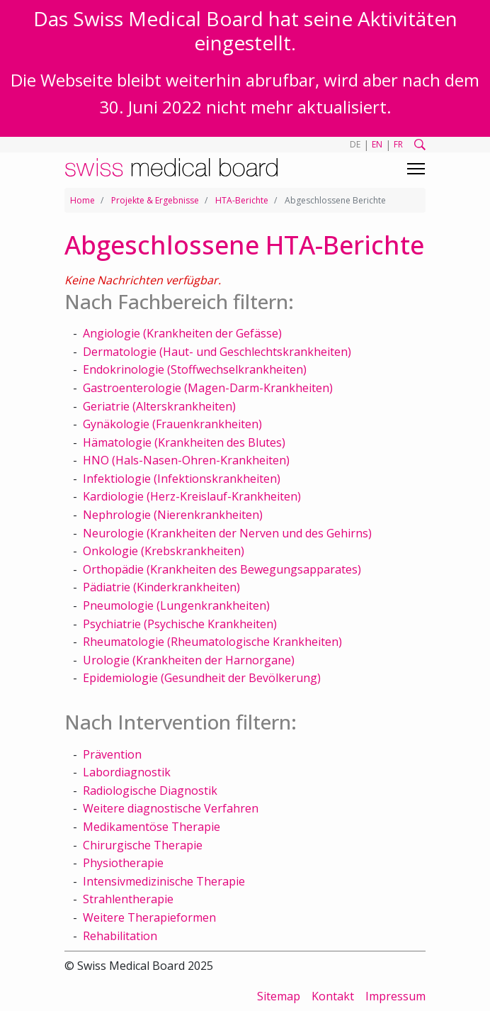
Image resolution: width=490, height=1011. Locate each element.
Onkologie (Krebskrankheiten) (163, 551)
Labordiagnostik (127, 772)
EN (377, 144)
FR (398, 144)
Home (82, 200)
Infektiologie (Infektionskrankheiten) (181, 478)
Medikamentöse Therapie (151, 826)
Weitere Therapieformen (149, 917)
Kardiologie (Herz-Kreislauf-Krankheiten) (192, 496)
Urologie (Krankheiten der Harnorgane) (189, 660)
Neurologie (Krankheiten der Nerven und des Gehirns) (227, 533)
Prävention (112, 754)
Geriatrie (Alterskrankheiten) (159, 406)
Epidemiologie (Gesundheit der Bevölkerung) (202, 678)
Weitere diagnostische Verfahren (170, 808)
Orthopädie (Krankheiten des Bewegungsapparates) (222, 569)
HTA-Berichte (241, 200)
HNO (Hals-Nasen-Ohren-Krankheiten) (186, 460)
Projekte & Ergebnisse (155, 200)
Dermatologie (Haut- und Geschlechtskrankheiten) (217, 351)
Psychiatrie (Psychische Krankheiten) (180, 624)
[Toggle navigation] (416, 168)
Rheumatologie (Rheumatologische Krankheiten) (212, 641)
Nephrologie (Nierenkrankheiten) (173, 515)
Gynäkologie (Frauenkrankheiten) (172, 424)
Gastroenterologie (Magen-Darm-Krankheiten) (208, 388)
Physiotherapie (123, 863)
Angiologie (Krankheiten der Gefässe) (182, 333)
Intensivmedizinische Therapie (164, 881)
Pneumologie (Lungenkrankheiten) (176, 605)
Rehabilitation (120, 936)
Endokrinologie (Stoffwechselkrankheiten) (195, 369)
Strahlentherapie (128, 899)
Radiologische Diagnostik (150, 790)
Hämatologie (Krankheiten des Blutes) (184, 442)
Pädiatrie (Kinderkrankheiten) (161, 587)
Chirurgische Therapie (143, 845)
